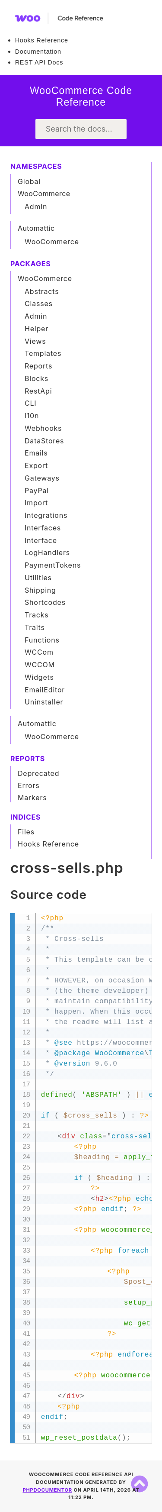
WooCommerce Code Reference (81, 96)
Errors (29, 785)
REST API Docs (39, 62)
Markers (32, 797)
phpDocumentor (47, 1490)
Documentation (38, 51)
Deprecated (38, 773)
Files (26, 831)
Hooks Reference (41, 40)
